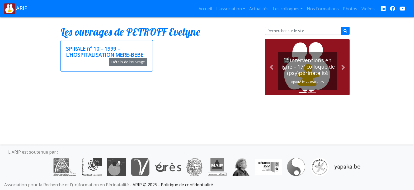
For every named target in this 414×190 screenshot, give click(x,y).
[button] (271, 67)
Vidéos (368, 9)
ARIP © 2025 (145, 185)
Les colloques (286, 9)
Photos (350, 9)
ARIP (15, 8)
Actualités (259, 9)
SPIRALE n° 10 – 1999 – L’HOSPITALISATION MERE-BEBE (104, 51)
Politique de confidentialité (187, 185)
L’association (229, 9)
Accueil (205, 9)
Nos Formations (323, 9)
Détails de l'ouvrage (128, 61)
